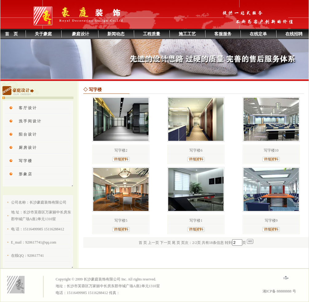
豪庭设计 (80, 34)
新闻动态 (116, 34)
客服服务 (223, 34)
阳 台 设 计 (27, 134)
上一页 (153, 242)
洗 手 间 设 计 (30, 121)
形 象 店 (25, 174)
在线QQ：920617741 (27, 255)
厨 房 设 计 (27, 147)
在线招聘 (294, 34)
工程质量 (151, 34)
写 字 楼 (25, 161)
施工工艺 (187, 34)
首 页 (11, 34)
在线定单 (258, 34)
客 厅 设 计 (27, 108)
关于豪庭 (43, 34)
